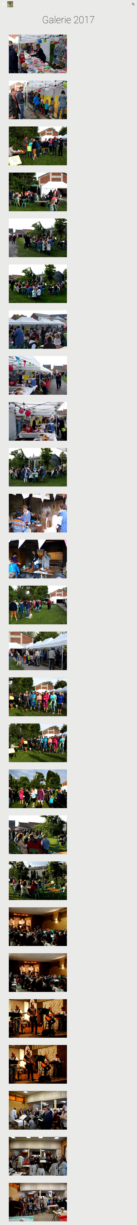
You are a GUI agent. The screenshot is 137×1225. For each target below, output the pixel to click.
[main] (68, 20)
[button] (3, 4)
